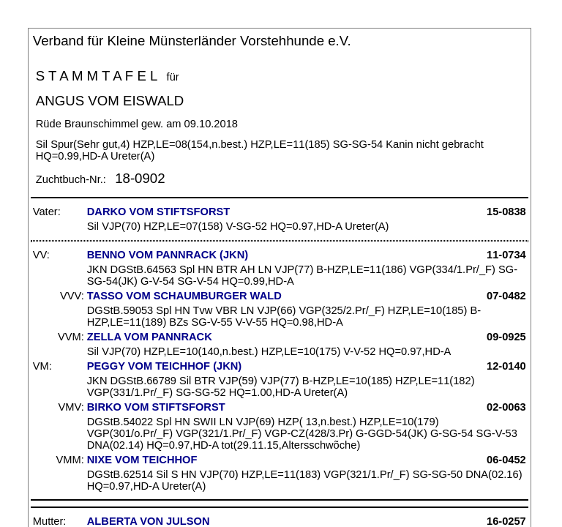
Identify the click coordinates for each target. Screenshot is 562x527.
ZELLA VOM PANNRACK (149, 337)
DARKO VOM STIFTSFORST (158, 211)
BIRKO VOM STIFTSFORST (156, 407)
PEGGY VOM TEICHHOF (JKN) (164, 366)
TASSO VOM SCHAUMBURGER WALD (184, 296)
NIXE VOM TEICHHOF (142, 460)
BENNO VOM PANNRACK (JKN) (167, 255)
